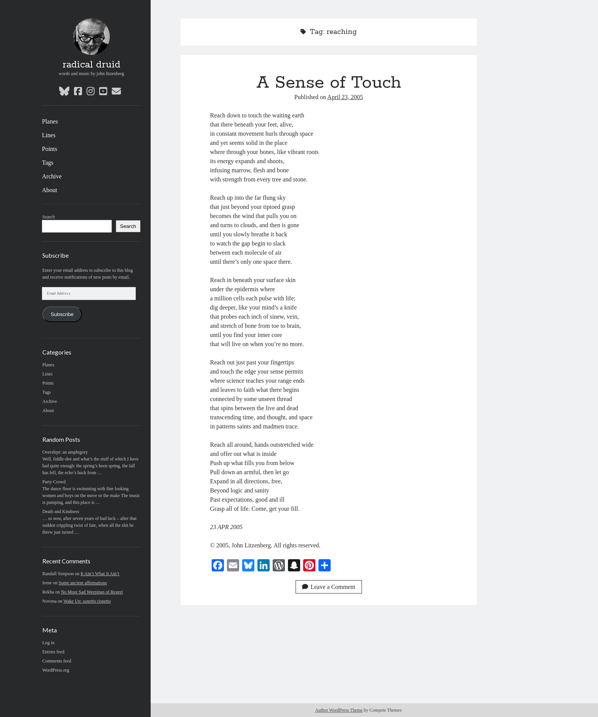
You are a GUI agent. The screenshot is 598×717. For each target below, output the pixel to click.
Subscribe (62, 314)
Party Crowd (54, 481)
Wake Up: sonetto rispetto (87, 601)
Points (49, 149)
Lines (49, 135)
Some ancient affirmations (83, 582)
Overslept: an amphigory (65, 452)
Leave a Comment (328, 587)
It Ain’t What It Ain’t (99, 573)
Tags (47, 162)
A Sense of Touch (328, 83)
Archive (52, 176)
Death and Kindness (60, 511)
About (49, 190)
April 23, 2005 (345, 97)
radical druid (92, 65)
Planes (50, 121)
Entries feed (53, 651)
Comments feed (56, 661)
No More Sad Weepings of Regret (92, 592)
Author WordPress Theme (339, 710)
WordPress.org (55, 670)
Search (48, 217)
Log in (48, 642)
